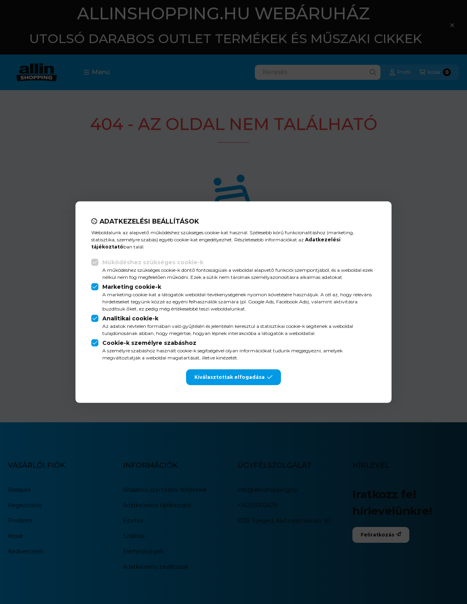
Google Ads (261, 302)
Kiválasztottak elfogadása (233, 377)
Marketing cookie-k (131, 286)
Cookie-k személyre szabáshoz (149, 342)
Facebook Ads (291, 302)
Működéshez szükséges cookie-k (152, 262)
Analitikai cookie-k (130, 318)
